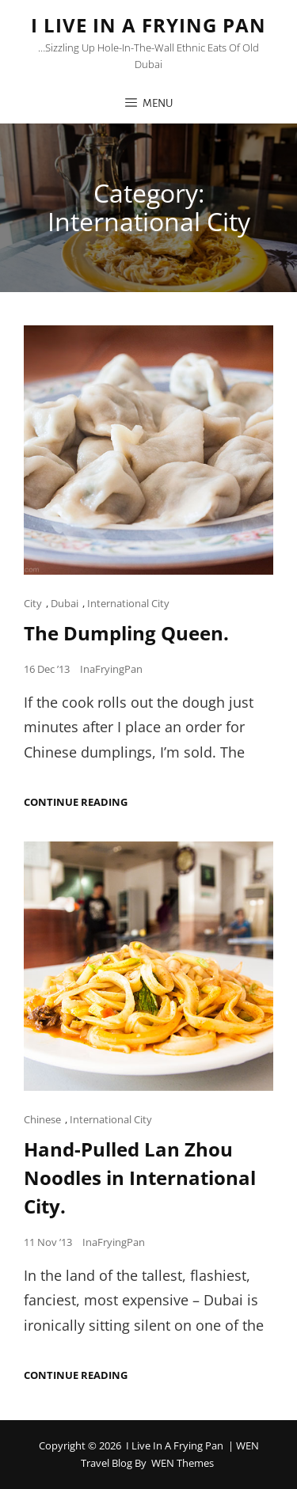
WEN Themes (182, 1463)
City (33, 603)
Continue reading (76, 802)
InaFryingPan (111, 669)
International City (128, 603)
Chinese (42, 1119)
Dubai (64, 603)
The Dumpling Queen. (126, 633)
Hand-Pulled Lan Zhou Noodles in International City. (140, 1177)
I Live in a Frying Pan (148, 25)
